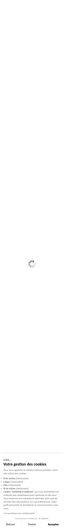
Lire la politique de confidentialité (19, 513)
